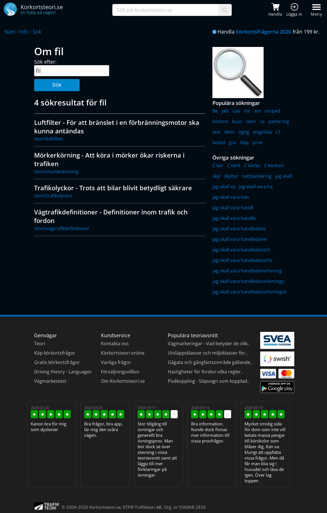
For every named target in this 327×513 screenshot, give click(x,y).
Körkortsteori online (122, 353)
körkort (220, 121)
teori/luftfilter (48, 139)
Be (215, 111)
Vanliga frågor (116, 362)
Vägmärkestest (50, 381)
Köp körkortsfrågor (54, 353)
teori (251, 121)
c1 (278, 132)
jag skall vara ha (256, 186)
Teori (39, 343)
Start (9, 31)
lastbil (218, 142)
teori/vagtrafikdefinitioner (62, 228)
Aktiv (229, 132)
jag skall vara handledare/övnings (248, 281)
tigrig (243, 132)
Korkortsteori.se (105, 507)
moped (272, 111)
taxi (236, 111)
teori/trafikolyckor (53, 196)
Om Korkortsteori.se (123, 381)
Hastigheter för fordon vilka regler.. (205, 372)
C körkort (274, 165)
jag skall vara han (230, 197)
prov (257, 142)
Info (24, 31)
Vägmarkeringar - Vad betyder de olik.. (209, 343)
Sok (37, 31)
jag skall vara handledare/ (239, 239)
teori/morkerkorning (56, 171)
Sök (56, 85)
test (216, 132)
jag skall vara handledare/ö (241, 250)
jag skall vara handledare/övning (247, 271)
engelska (262, 132)
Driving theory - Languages (63, 372)
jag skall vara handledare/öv (242, 260)
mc (247, 111)
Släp (244, 142)
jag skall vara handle (234, 218)
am (257, 111)
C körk (234, 165)
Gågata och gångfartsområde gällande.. (210, 362)
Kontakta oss (115, 343)
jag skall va (223, 186)
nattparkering (257, 176)
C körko (252, 165)
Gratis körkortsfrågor (57, 362)
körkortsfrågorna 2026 (263, 31)
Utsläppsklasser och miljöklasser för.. (207, 353)
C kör (217, 165)
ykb (225, 111)
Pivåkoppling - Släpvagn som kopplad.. (208, 381)
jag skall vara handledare (239, 229)
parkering (278, 121)
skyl (216, 176)
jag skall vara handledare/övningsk (249, 292)
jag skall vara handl (232, 207)
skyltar (231, 176)
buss (237, 121)
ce (262, 121)
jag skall (283, 176)
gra (232, 142)
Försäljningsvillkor (120, 372)
